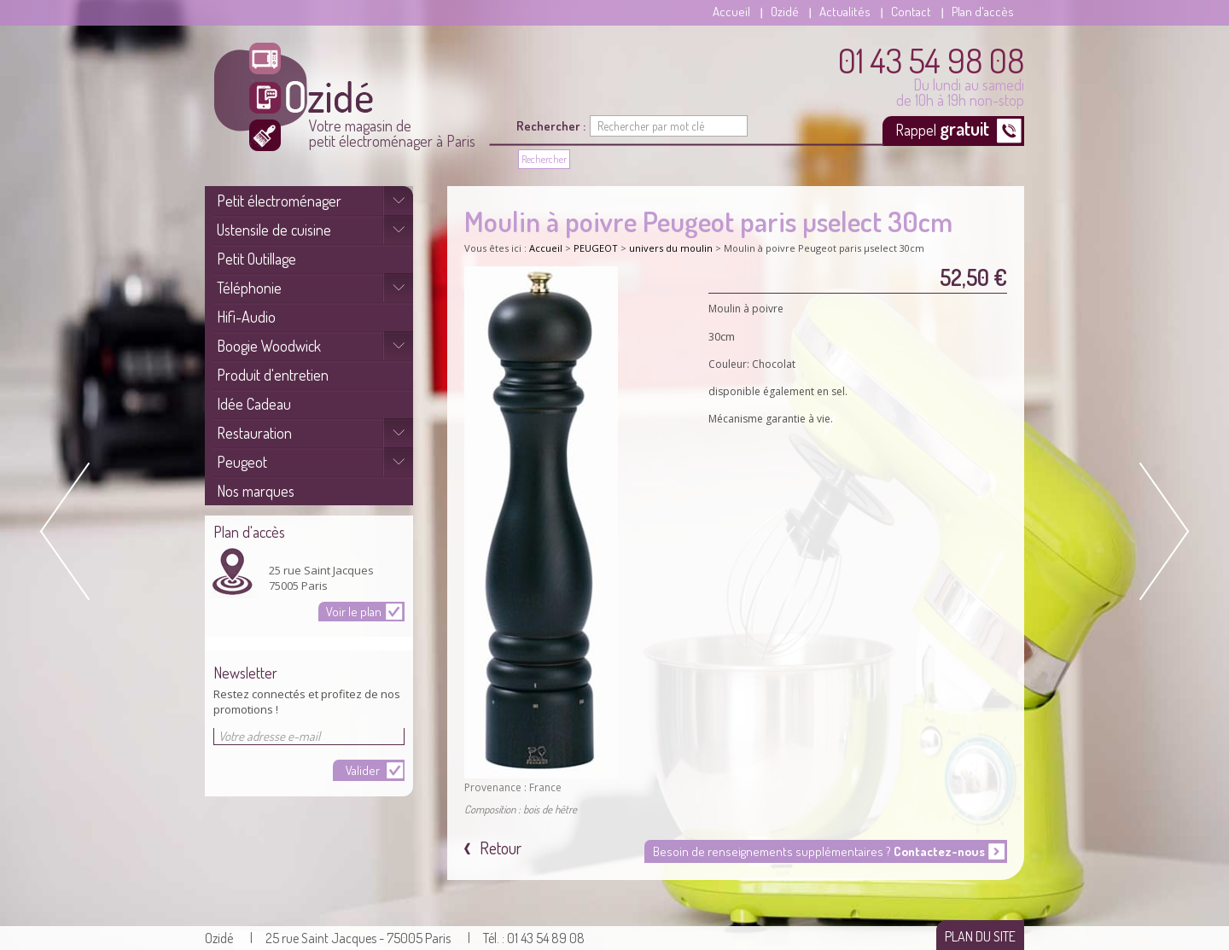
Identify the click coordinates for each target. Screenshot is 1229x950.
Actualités (845, 11)
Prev (68, 531)
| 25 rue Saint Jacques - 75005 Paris (350, 938)
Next (1161, 531)
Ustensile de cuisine (274, 229)
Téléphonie (249, 287)
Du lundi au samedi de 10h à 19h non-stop (931, 75)
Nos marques (255, 490)
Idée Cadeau (254, 403)
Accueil (731, 11)
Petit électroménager (279, 200)
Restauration (254, 432)
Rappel (944, 128)
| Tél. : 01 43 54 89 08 (526, 938)
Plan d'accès (983, 11)
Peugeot (242, 461)
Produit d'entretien (273, 374)
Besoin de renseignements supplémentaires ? (819, 851)
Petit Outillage (256, 258)
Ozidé (785, 11)
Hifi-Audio (246, 316)
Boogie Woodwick (269, 345)
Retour (498, 847)
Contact (911, 11)
